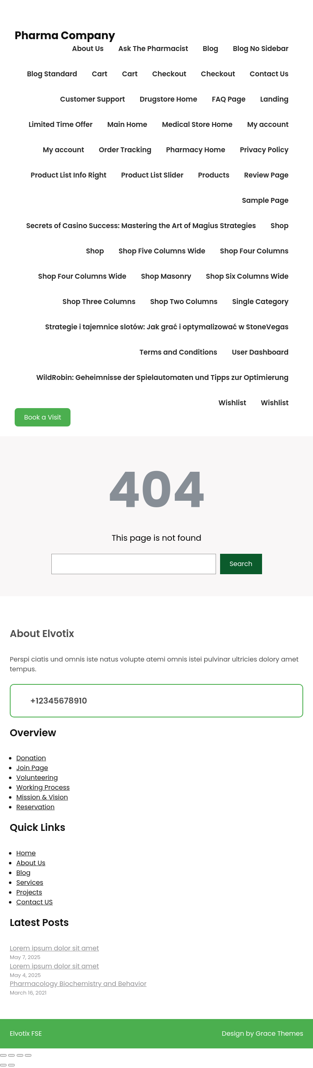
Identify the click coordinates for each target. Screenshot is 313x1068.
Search (240, 563)
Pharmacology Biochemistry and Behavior (78, 983)
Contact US (34, 902)
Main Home (127, 124)
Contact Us (269, 74)
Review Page (266, 175)
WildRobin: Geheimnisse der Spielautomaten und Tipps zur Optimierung (162, 377)
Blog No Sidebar (261, 48)
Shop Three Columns (98, 301)
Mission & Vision (42, 797)
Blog (210, 48)
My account (268, 124)
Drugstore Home (168, 99)
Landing (274, 99)
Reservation (35, 807)
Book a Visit (42, 417)
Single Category (260, 301)
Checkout (169, 74)
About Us (88, 48)
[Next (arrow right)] (11, 1065)
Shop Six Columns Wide (247, 276)
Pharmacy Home (195, 150)
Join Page (32, 768)
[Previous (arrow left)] (3, 1065)
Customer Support (92, 99)
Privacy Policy (264, 150)
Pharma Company (65, 35)
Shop (280, 226)
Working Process (43, 787)
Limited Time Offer (61, 124)
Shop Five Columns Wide (162, 251)
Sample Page (265, 200)
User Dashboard (260, 352)
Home (26, 853)
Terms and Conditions (178, 352)
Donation (31, 758)
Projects (29, 892)
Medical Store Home (197, 124)
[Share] (20, 1055)
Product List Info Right (68, 175)
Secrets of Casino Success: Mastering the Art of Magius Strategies (141, 226)
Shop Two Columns (183, 301)
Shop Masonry (166, 276)
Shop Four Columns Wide (82, 276)
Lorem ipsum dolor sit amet (54, 948)
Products (213, 175)
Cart (99, 74)
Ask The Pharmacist (153, 48)
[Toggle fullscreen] (11, 1055)
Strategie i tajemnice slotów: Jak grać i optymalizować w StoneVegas (167, 327)
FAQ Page (228, 99)
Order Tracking (125, 150)
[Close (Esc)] (28, 1055)
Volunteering (37, 777)
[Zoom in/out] (3, 1055)
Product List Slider (152, 175)
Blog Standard (52, 74)
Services (29, 882)
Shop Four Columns (254, 251)
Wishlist (232, 403)
